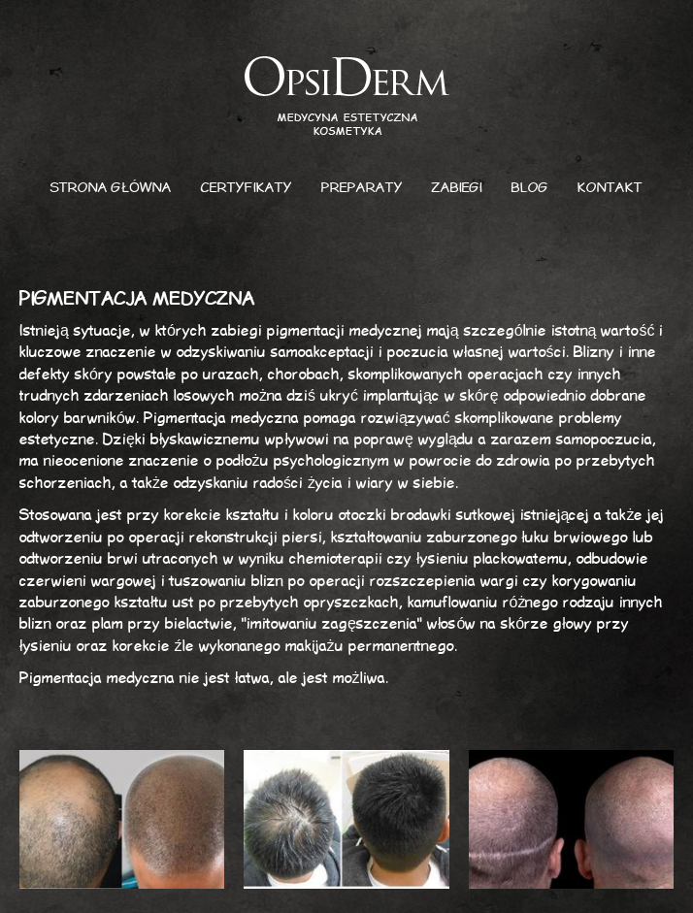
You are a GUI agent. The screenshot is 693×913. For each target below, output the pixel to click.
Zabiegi (457, 188)
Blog (530, 188)
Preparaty (362, 188)
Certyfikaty (246, 188)
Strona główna (111, 188)
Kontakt (610, 188)
